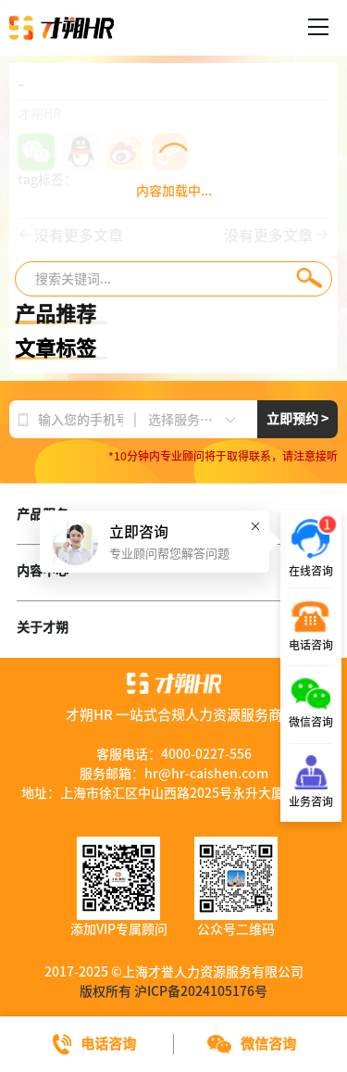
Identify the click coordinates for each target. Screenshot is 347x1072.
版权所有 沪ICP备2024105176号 (173, 991)
